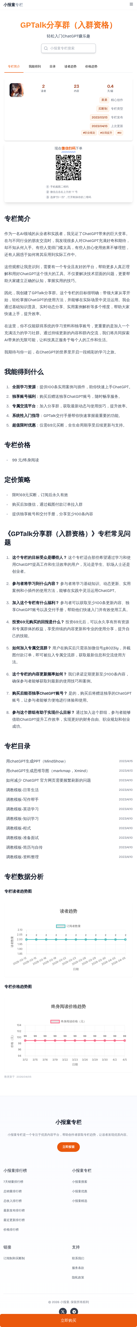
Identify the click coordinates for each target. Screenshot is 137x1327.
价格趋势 (91, 66)
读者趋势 (70, 66)
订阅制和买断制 (14, 1258)
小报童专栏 (68, 1122)
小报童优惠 (79, 1191)
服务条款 (78, 1268)
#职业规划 (89, 132)
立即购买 (68, 1320)
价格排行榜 (11, 1229)
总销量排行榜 (12, 1191)
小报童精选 (79, 1201)
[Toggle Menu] (131, 4)
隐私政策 (78, 1277)
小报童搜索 (79, 1182)
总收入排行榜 (12, 1201)
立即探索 (68, 1147)
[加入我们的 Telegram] (74, 1312)
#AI (119, 132)
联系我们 (78, 1258)
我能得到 (35, 66)
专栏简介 (14, 66)
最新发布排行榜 (14, 1210)
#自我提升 (106, 132)
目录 (53, 66)
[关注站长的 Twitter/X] (63, 1312)
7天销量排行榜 (13, 1182)
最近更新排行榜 (14, 1220)
